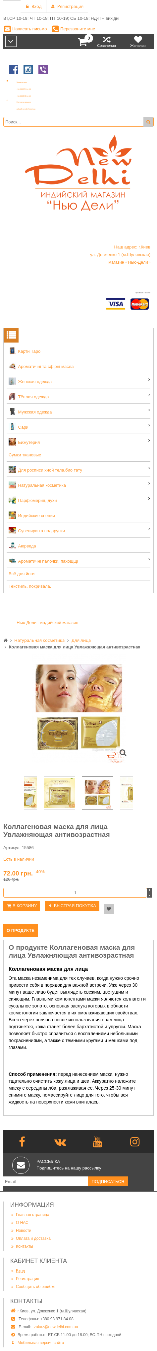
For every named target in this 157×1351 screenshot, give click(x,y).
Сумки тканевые (25, 454)
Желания (138, 41)
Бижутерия (24, 441)
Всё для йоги (21, 573)
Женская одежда (30, 381)
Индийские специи (32, 515)
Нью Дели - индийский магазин (47, 622)
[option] (78, 708)
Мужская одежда (30, 411)
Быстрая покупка (75, 905)
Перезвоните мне (77, 28)
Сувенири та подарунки (37, 530)
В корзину (25, 905)
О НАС (19, 1222)
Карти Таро (24, 350)
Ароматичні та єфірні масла (41, 366)
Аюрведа (22, 545)
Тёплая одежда (29, 396)
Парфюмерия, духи (33, 500)
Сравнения (106, 41)
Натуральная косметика (37, 484)
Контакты (21, 1246)
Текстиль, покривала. (30, 586)
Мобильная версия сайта (41, 1342)
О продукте (20, 930)
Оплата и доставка (30, 1238)
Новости (20, 1230)
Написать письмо (29, 28)
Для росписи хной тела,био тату (45, 469)
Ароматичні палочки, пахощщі (43, 560)
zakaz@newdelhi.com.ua (56, 1327)
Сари (18, 426)
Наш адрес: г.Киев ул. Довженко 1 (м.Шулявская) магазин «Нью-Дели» (120, 255)
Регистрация (24, 1278)
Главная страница (29, 1214)
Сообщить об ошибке (32, 1286)
